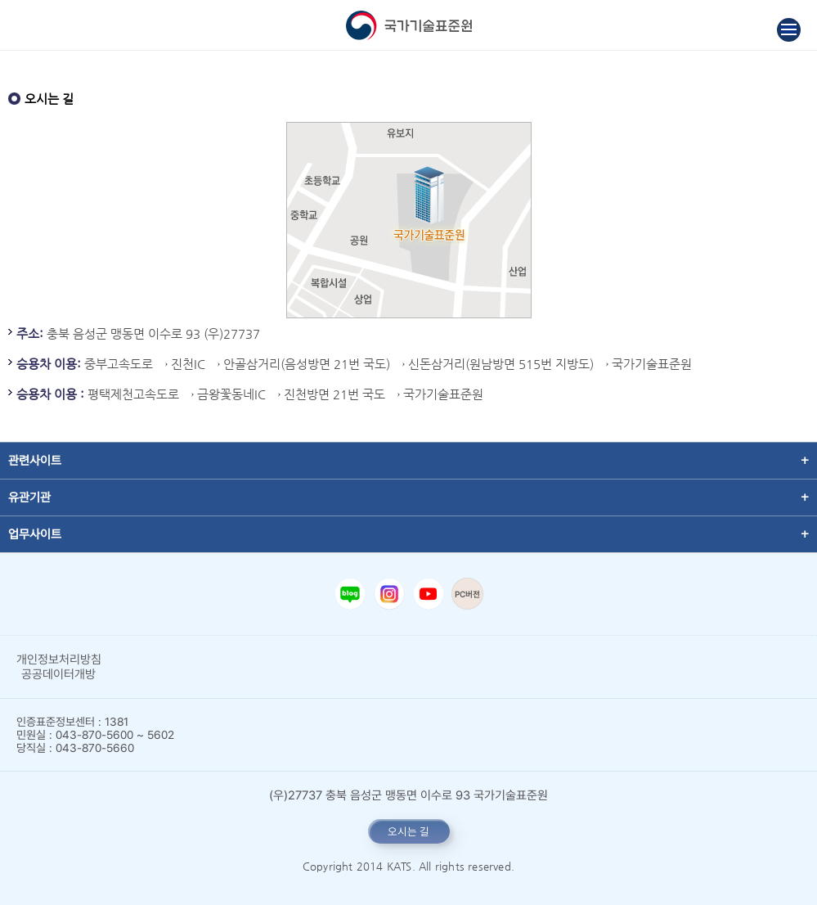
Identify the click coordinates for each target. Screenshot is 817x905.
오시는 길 (408, 831)
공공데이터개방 (58, 674)
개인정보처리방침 (58, 659)
